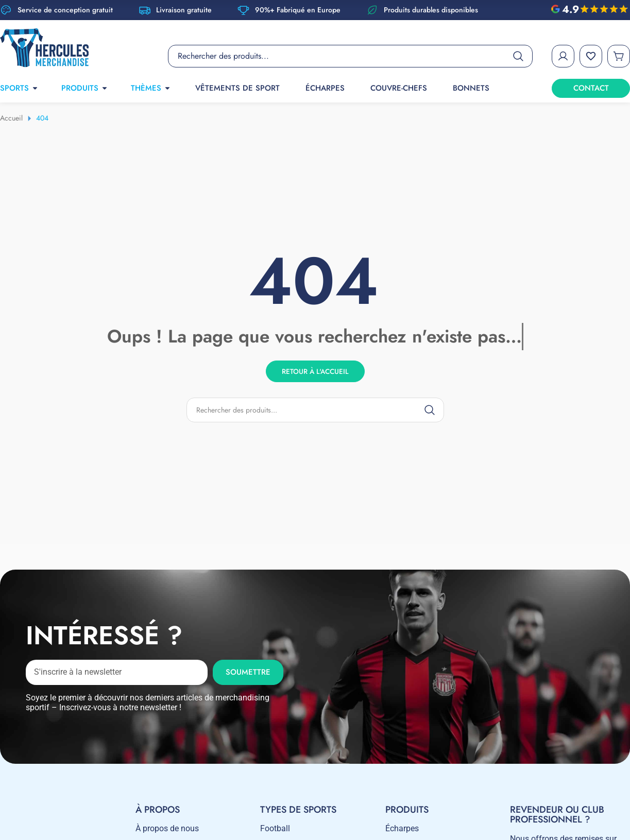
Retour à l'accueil (315, 370)
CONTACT (591, 88)
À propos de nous (167, 828)
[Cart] (618, 56)
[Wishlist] (591, 56)
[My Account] (563, 56)
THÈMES (151, 88)
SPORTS (19, 88)
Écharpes (325, 88)
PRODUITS (84, 88)
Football (275, 828)
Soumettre (248, 672)
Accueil (11, 118)
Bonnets (471, 88)
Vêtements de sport (237, 88)
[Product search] (350, 56)
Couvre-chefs (398, 88)
